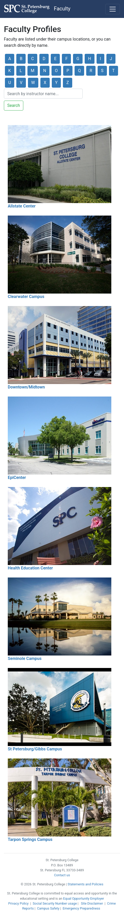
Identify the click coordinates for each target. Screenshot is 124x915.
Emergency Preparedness (81, 908)
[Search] (43, 94)
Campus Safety (48, 908)
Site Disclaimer (92, 903)
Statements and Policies (85, 884)
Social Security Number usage (55, 903)
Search (13, 105)
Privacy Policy (18, 903)
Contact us (62, 875)
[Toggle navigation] (112, 9)
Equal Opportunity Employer (83, 898)
